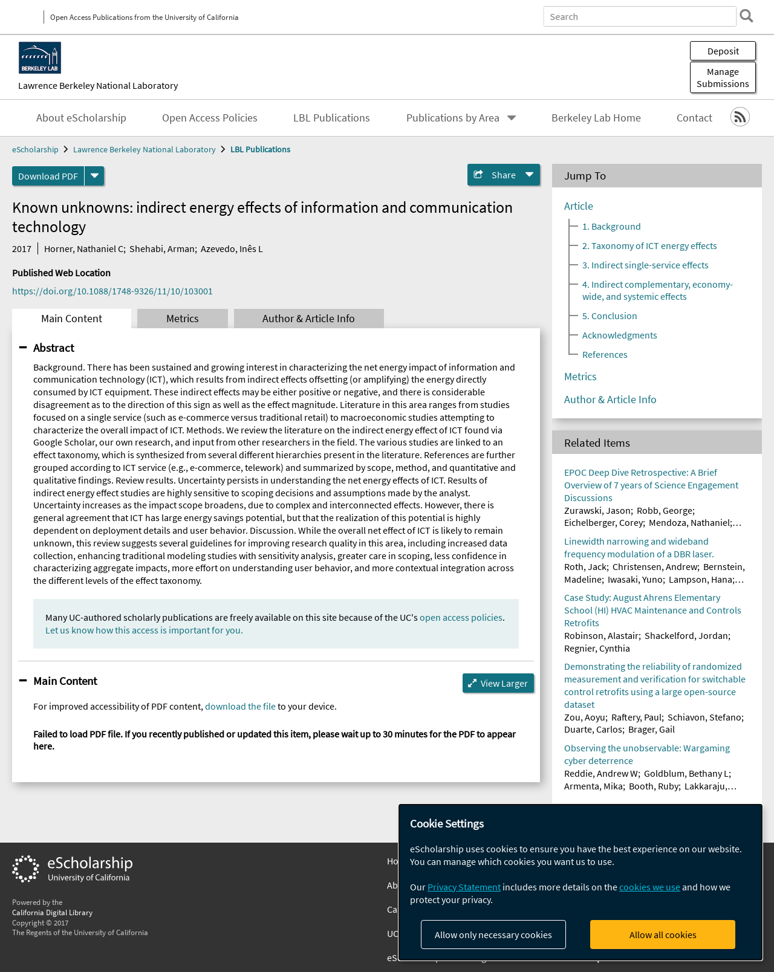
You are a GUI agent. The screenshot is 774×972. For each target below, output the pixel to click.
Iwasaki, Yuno (635, 579)
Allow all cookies (663, 934)
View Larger (504, 683)
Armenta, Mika (593, 786)
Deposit (723, 51)
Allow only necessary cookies (493, 934)
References (605, 354)
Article (578, 206)
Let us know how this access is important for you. (144, 630)
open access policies (461, 617)
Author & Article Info (308, 318)
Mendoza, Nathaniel (689, 522)
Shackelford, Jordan (686, 635)
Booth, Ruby (653, 786)
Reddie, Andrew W (601, 773)
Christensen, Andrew (655, 566)
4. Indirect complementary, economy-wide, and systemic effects (657, 290)
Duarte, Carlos (593, 729)
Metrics (182, 318)
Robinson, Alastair (601, 635)
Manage (723, 77)
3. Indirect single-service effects (645, 265)
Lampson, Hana (700, 579)
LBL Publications (331, 118)
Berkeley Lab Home (596, 118)
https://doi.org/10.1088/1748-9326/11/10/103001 (112, 291)
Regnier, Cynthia (597, 648)
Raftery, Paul (636, 717)
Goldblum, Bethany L (686, 773)
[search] (746, 15)
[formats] (94, 176)
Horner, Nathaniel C (83, 248)
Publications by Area (452, 118)
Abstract (53, 347)
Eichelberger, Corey (603, 522)
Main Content (71, 318)
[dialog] (580, 882)
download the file (240, 706)
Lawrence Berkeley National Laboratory (98, 85)
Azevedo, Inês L (232, 248)
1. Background (611, 226)
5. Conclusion (609, 315)
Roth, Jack (585, 566)
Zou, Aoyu (584, 717)
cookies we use (649, 887)
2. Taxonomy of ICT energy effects (649, 245)
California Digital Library (52, 912)
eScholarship (35, 149)
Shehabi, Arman (162, 248)
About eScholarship (81, 118)
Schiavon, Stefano (704, 717)
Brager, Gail (651, 729)
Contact (694, 118)
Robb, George (664, 510)
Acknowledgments (619, 335)
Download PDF (48, 176)
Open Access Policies (210, 118)
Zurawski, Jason (597, 510)
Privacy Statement (464, 887)
